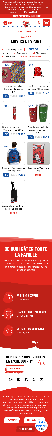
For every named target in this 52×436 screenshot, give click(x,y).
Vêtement (10, 56)
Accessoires (23, 53)
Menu (10, 23)
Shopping (41, 53)
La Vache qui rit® (13, 49)
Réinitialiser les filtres (30, 56)
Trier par (38, 49)
